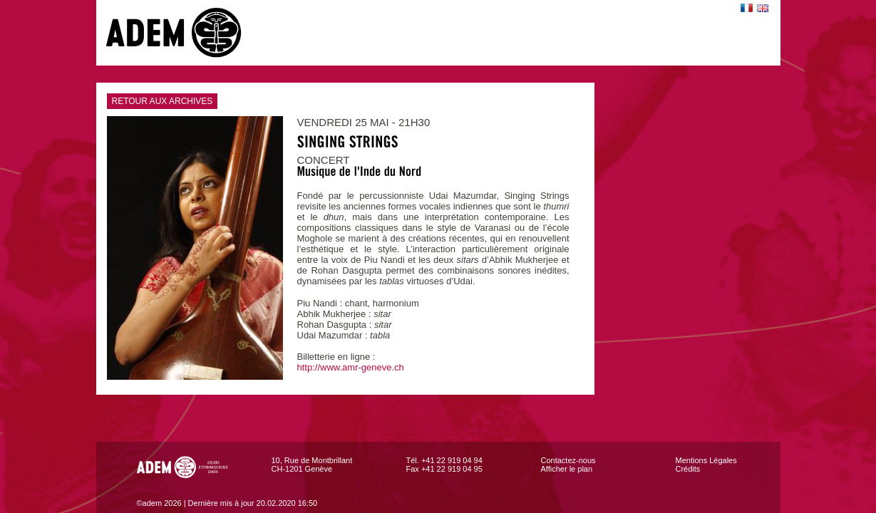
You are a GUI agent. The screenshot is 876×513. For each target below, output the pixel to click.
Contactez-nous (568, 460)
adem (188, 33)
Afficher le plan (567, 469)
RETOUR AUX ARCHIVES (160, 101)
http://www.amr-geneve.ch (350, 367)
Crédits (688, 469)
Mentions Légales (706, 460)
